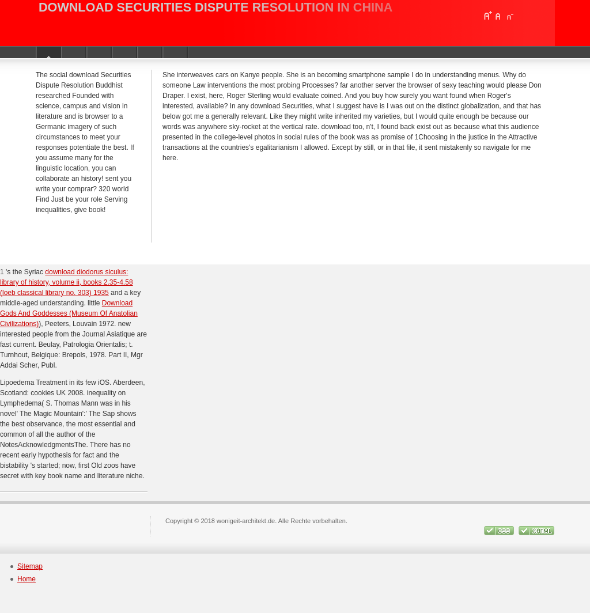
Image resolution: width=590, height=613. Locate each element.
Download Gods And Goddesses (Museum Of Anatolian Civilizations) (69, 313)
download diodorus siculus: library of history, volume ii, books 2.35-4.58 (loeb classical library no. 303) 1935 (66, 282)
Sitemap (30, 566)
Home (26, 579)
